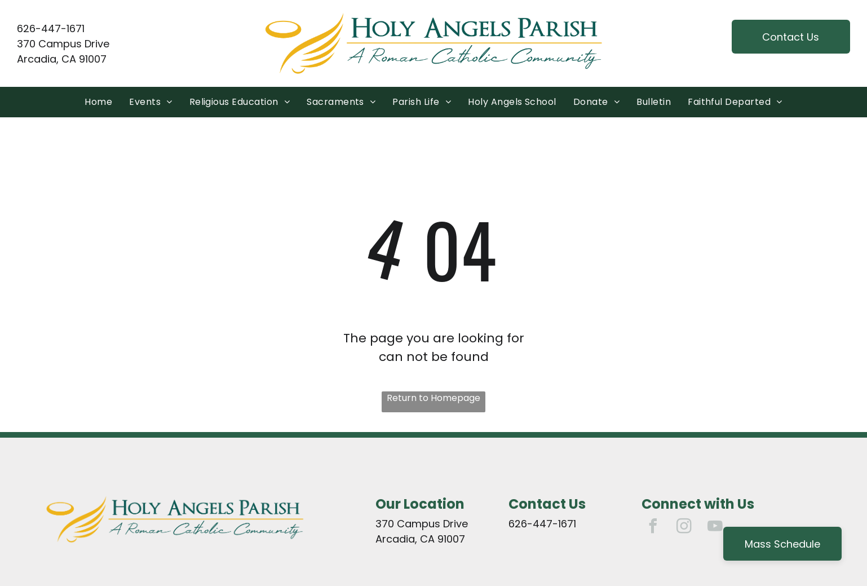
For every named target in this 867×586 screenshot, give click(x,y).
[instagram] (684, 527)
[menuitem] (98, 102)
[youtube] (715, 527)
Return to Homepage (433, 397)
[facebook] (653, 527)
